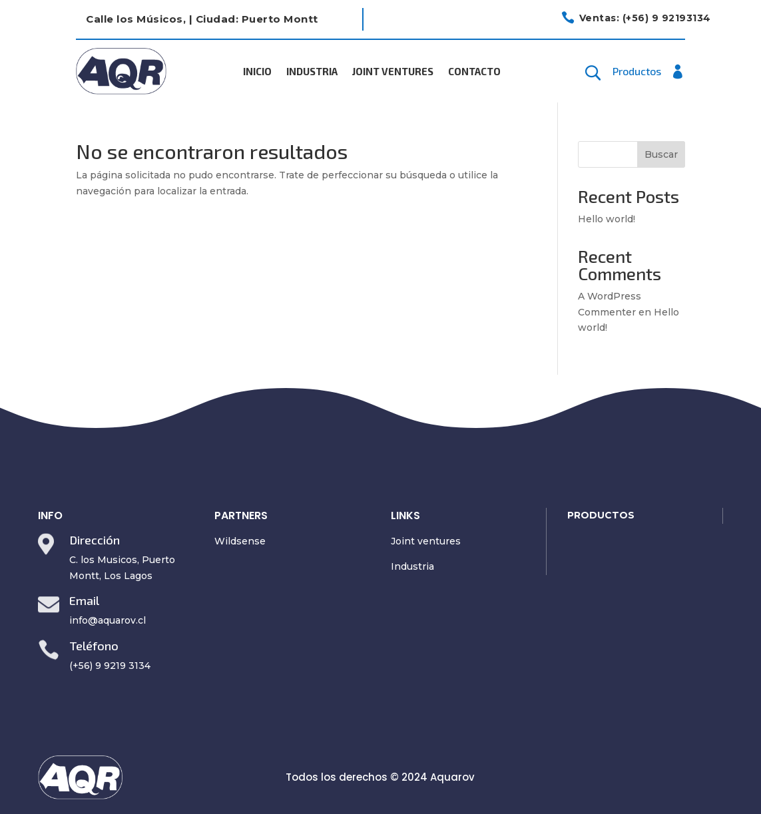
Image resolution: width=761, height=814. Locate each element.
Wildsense (240, 541)
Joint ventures (426, 541)
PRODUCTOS (600, 515)
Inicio (257, 72)
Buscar (661, 154)
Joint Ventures (392, 72)
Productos (637, 72)
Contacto (474, 72)
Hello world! (606, 219)
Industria (312, 72)
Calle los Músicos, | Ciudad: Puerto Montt (202, 19)
